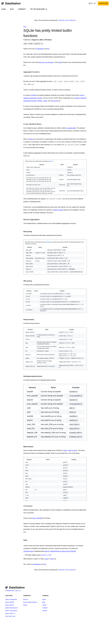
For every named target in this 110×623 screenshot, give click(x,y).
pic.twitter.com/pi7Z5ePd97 (67, 551)
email (46, 559)
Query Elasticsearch (11, 608)
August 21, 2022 (46, 555)
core (46, 62)
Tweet (52, 559)
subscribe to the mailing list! (67, 20)
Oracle (45, 101)
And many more (10, 616)
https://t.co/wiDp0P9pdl (52, 551)
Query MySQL (9, 602)
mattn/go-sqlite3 (58, 210)
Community (22, 9)
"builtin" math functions (70, 450)
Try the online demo (38, 9)
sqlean (31, 139)
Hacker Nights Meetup (30, 602)
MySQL (40, 101)
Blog (12, 9)
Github (25, 605)
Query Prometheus (11, 610)
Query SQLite (9, 605)
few (43, 62)
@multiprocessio (28, 551)
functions (51, 62)
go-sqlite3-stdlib (71, 128)
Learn (3, 9)
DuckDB (33, 95)
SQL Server (54, 101)
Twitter (44, 605)
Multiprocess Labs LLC (14, 590)
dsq (48, 48)
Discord (25, 599)
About (44, 599)
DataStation (11, 3)
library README (37, 518)
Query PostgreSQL (11, 599)
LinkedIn (45, 608)
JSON (60, 62)
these (40, 62)
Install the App (103, 3)
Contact (44, 610)
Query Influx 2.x (10, 613)
